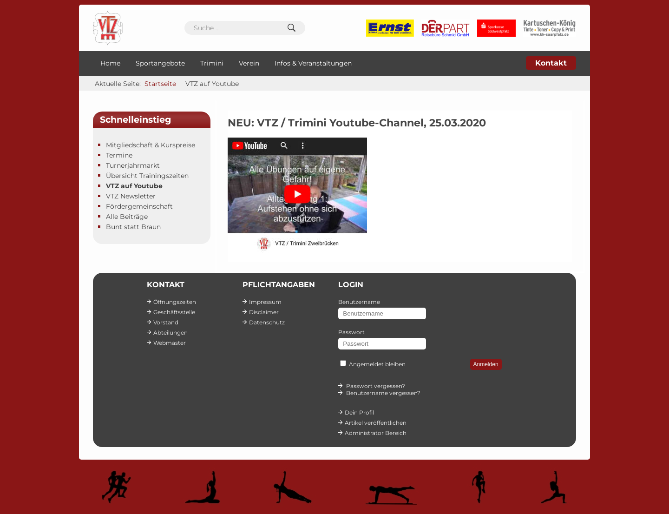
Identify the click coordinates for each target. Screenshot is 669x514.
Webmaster (169, 342)
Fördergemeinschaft (139, 206)
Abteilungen (170, 332)
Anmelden (485, 364)
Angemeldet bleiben (377, 364)
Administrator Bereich (376, 432)
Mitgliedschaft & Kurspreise (150, 145)
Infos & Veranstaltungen (313, 63)
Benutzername (359, 301)
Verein (249, 63)
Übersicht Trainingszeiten (147, 175)
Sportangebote (160, 63)
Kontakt (551, 63)
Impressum (265, 301)
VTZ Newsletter (131, 196)
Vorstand (165, 322)
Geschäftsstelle (174, 312)
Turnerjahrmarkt (133, 165)
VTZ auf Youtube (134, 186)
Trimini (211, 63)
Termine (119, 155)
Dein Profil (359, 412)
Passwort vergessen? (375, 385)
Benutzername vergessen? (383, 392)
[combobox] (244, 28)
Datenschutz (267, 322)
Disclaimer (264, 312)
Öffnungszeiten (174, 301)
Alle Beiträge (127, 216)
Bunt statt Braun (133, 227)
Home (110, 63)
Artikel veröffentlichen (376, 422)
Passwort (351, 332)
